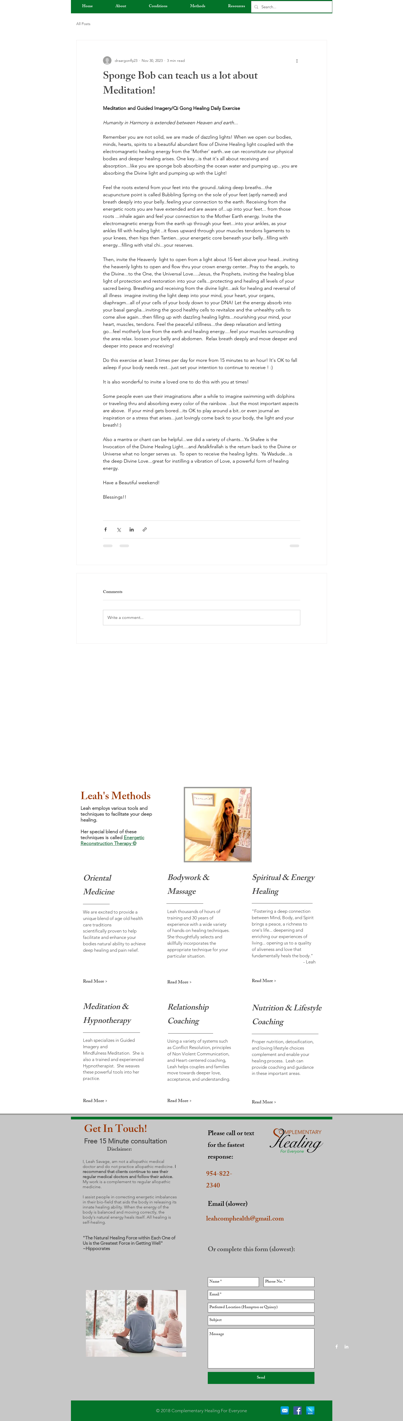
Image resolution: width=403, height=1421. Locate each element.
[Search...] (291, 7)
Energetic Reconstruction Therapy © (112, 840)
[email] (285, 1410)
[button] (120, 6)
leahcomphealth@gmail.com (245, 1219)
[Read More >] (102, 982)
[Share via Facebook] (105, 529)
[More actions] (297, 60)
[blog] (310, 1410)
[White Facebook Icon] (336, 1346)
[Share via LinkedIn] (131, 529)
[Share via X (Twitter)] (118, 529)
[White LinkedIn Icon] (346, 1346)
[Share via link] (144, 529)
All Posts (83, 23)
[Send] (261, 1378)
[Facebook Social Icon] (297, 1410)
